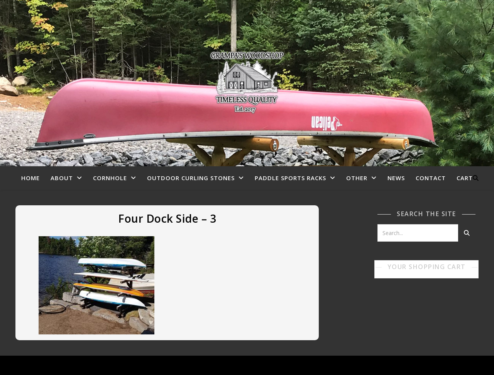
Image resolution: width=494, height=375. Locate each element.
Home (30, 178)
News (396, 178)
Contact (431, 178)
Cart (465, 178)
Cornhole (110, 178)
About (62, 178)
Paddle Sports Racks (290, 178)
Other (356, 178)
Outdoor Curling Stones (191, 178)
